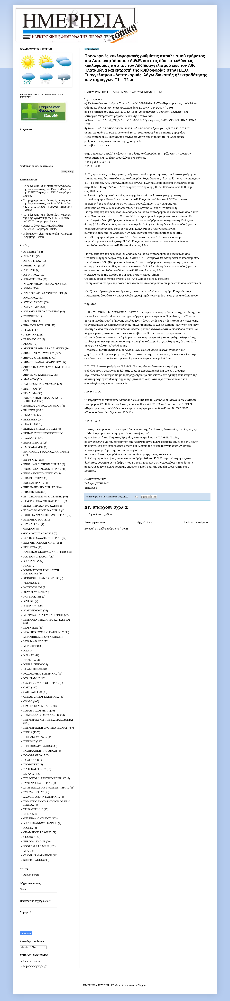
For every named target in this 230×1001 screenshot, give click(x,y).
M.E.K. (27, 850)
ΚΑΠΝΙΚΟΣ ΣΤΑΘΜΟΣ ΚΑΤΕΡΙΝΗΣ (45, 551)
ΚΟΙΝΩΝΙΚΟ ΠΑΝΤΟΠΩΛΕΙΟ (41, 578)
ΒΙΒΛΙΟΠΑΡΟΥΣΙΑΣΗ (36, 325)
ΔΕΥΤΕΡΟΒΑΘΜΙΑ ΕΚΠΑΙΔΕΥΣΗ (43, 348)
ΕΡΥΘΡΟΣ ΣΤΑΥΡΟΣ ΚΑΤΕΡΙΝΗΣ (43, 501)
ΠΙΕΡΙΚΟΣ (29, 741)
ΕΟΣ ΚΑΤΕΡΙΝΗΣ (33, 482)
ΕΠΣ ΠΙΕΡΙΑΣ (31, 491)
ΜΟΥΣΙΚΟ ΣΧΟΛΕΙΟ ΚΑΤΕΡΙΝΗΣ (43, 632)
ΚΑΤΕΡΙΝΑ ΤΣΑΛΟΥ (35, 556)
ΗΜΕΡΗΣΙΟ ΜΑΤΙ (34, 519)
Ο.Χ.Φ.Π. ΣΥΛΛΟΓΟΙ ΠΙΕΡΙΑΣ (41, 682)
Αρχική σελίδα (145, 522)
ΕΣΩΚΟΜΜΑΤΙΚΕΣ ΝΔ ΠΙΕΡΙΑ (41, 510)
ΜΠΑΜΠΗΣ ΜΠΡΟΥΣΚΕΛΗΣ (41, 636)
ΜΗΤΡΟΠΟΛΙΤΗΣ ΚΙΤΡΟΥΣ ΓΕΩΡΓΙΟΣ (46, 619)
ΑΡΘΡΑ (27, 288)
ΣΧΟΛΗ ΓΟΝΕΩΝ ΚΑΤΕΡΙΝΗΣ (41, 796)
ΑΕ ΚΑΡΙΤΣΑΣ (32, 260)
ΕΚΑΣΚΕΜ (30, 414)
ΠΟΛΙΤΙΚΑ (29, 759)
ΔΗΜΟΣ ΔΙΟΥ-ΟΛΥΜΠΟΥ (38, 353)
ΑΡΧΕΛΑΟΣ (30, 297)
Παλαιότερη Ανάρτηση (196, 522)
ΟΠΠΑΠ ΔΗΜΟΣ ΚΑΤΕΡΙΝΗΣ (41, 696)
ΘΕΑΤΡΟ (28, 528)
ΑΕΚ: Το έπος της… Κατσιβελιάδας (43, 225)
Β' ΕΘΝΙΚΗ (30, 316)
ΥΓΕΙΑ (27, 813)
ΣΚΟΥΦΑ (28, 773)
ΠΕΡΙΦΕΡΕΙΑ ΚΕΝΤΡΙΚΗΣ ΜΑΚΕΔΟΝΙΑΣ (48, 719)
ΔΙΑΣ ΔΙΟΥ (30, 379)
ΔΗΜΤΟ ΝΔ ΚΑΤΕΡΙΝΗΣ (38, 374)
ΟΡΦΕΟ (27, 701)
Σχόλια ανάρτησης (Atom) (113, 528)
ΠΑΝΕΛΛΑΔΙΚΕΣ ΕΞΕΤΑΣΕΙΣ (41, 715)
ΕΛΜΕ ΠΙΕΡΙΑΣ (32, 442)
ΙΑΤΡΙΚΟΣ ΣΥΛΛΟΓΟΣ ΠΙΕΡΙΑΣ (42, 538)
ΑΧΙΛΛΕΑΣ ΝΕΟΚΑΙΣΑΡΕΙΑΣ (41, 311)
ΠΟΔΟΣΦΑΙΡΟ (32, 755)
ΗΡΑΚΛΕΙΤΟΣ (31, 524)
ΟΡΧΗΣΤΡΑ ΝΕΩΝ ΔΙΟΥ (37, 706)
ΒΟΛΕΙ (27, 330)
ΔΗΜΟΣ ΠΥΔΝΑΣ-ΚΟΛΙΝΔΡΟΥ (42, 362)
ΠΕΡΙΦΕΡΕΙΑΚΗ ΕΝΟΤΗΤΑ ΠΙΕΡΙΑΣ (45, 727)
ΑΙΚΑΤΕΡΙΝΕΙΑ (32, 279)
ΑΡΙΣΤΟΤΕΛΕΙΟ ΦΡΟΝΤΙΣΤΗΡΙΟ (43, 293)
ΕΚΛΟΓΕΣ (29, 424)
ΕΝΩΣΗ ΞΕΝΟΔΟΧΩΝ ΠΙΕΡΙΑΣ (42, 468)
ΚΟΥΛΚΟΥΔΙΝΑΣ (33, 592)
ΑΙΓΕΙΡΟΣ (29, 270)
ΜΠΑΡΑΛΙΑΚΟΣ (33, 641)
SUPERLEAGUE (33, 860)
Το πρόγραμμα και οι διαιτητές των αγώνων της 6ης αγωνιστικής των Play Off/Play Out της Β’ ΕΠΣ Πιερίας (47, 203)
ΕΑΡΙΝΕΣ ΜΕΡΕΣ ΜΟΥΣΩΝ (40, 383)
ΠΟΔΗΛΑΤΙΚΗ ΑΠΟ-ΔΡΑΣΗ (40, 750)
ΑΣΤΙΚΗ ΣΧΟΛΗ (33, 302)
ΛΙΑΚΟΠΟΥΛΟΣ (33, 610)
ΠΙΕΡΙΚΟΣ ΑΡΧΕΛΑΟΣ (37, 746)
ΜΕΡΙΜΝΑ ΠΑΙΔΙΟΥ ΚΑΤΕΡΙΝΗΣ (43, 615)
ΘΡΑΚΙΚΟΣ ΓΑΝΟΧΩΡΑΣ (38, 533)
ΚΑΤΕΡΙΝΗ (30, 561)
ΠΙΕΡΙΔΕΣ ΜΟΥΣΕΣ (35, 736)
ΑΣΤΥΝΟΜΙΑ (31, 306)
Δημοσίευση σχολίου (100, 514)
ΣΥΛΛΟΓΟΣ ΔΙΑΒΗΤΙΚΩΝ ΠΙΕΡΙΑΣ (44, 778)
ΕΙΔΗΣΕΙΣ (29, 410)
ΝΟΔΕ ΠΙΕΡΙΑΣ (32, 669)
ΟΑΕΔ (27, 687)
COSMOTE (29, 836)
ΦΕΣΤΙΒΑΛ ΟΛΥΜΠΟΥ (37, 818)
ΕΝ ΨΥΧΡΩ (30, 459)
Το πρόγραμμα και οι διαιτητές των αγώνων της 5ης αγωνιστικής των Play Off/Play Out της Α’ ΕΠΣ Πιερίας (47, 189)
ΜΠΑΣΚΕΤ (30, 645)
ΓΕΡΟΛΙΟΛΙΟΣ (32, 339)
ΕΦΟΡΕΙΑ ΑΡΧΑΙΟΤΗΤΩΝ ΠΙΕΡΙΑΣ (44, 515)
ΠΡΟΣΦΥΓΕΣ (31, 764)
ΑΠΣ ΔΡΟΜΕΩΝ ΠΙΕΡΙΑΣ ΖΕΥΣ (42, 283)
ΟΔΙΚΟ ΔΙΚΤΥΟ (32, 692)
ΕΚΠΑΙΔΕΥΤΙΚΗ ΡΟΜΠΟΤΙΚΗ (42, 433)
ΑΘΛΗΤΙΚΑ (30, 265)
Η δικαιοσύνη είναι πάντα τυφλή (41, 233)
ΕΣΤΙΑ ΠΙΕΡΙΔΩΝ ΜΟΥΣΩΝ (40, 505)
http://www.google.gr (35, 966)
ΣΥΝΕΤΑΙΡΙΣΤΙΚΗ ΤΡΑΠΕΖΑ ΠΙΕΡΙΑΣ (46, 787)
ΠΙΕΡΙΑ (27, 732)
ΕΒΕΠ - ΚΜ (30, 388)
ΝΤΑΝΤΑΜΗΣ (31, 678)
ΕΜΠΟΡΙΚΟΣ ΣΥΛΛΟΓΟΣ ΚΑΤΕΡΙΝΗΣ (46, 451)
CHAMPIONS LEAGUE (37, 832)
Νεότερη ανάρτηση (95, 522)
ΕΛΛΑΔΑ (29, 438)
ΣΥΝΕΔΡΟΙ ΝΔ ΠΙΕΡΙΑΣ (37, 783)
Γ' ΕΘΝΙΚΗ (29, 334)
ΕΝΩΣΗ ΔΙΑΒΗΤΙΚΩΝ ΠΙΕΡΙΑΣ (42, 464)
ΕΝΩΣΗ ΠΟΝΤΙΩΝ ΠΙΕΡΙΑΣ (40, 473)
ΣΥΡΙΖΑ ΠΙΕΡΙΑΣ (33, 792)
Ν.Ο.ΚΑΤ (28, 655)
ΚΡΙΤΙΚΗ (28, 601)
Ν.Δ (25, 650)
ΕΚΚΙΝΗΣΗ (30, 419)
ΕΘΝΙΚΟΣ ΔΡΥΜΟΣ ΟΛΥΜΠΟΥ (42, 405)
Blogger (141, 985)
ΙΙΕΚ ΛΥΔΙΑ (30, 547)
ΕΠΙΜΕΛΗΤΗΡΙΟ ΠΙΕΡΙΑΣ (39, 487)
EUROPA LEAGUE (34, 841)
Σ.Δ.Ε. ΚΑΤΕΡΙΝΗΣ (34, 769)
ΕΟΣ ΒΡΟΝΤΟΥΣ (33, 478)
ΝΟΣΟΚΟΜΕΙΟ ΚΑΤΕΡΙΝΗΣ (40, 673)
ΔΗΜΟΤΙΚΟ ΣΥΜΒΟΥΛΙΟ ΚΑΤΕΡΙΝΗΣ (46, 366)
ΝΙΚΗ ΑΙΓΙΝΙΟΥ (33, 664)
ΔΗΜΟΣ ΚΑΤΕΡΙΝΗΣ (36, 357)
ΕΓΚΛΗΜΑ (30, 393)
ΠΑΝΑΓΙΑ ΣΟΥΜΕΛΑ (36, 710)
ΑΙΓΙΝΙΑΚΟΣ (31, 274)
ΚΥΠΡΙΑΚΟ (30, 605)
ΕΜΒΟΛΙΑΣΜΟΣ (33, 447)
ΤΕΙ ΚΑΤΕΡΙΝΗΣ (33, 809)
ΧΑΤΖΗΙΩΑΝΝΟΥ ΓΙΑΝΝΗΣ (40, 823)
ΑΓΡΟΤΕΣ (29, 256)
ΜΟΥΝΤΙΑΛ (30, 627)
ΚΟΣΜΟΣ (29, 582)
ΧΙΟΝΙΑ (28, 827)
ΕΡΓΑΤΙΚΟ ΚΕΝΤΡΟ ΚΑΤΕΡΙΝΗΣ (43, 496)
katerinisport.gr (31, 961)
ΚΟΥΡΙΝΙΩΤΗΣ (32, 596)
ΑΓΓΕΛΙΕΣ (29, 251)
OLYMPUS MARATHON (37, 855)
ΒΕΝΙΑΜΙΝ (30, 320)
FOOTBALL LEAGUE (36, 846)
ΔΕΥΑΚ (27, 343)
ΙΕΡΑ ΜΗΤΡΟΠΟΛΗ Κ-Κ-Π (39, 542)
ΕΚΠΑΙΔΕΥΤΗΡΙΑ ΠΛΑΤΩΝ (40, 428)
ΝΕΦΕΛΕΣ (29, 659)
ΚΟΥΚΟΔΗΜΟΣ (32, 587)
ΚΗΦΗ (27, 565)
